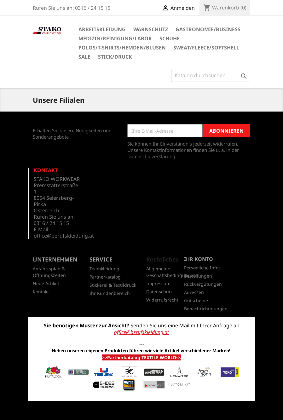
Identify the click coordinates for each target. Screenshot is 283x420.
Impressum (158, 283)
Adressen (194, 292)
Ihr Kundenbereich (110, 293)
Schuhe (169, 38)
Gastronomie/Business (208, 29)
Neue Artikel (46, 283)
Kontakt (41, 292)
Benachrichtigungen (206, 309)
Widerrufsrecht (162, 300)
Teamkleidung (104, 269)
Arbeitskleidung (102, 29)
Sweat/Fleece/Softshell (206, 47)
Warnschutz (150, 29)
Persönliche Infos (202, 268)
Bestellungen (198, 276)
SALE (84, 56)
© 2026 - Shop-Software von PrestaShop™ (141, 412)
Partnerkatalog (105, 277)
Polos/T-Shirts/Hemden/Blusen (122, 47)
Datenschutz (159, 292)
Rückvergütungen (203, 284)
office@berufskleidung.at (64, 235)
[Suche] (210, 75)
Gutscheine (196, 300)
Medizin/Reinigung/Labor (115, 38)
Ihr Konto (198, 259)
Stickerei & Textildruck (113, 285)
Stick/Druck (115, 56)
